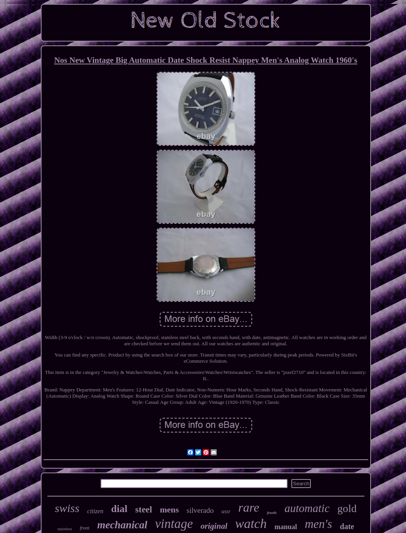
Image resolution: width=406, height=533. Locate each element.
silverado (200, 510)
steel (143, 509)
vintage (174, 524)
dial (119, 508)
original (213, 526)
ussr (225, 511)
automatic (306, 508)
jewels (272, 513)
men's (318, 524)
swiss (67, 508)
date (347, 526)
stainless (65, 528)
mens (169, 509)
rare (248, 507)
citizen (95, 511)
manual (285, 527)
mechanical (122, 525)
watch (251, 523)
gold (347, 508)
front (84, 528)
